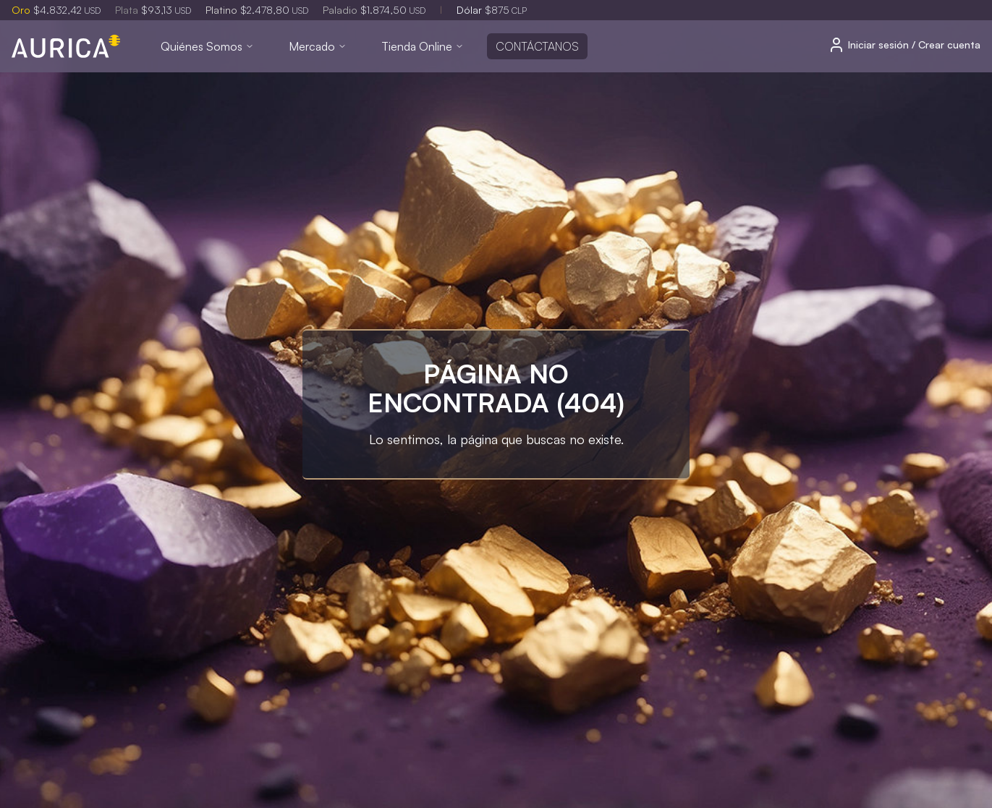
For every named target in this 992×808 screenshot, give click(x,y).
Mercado (318, 46)
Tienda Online (422, 46)
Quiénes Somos (207, 46)
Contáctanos (537, 46)
